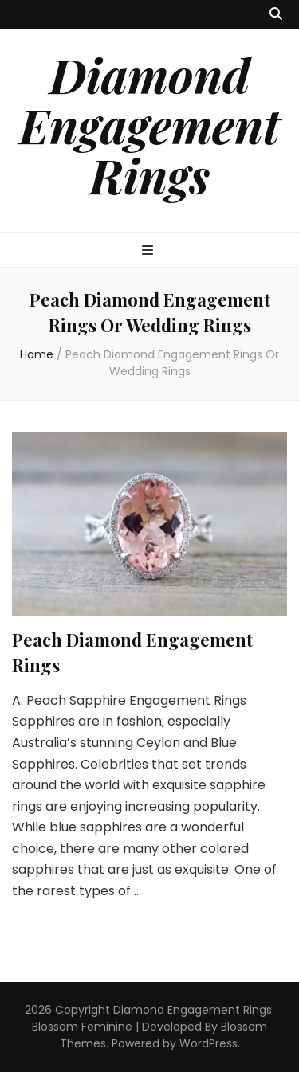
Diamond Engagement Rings (149, 124)
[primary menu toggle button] (149, 251)
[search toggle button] (275, 14)
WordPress (208, 1043)
